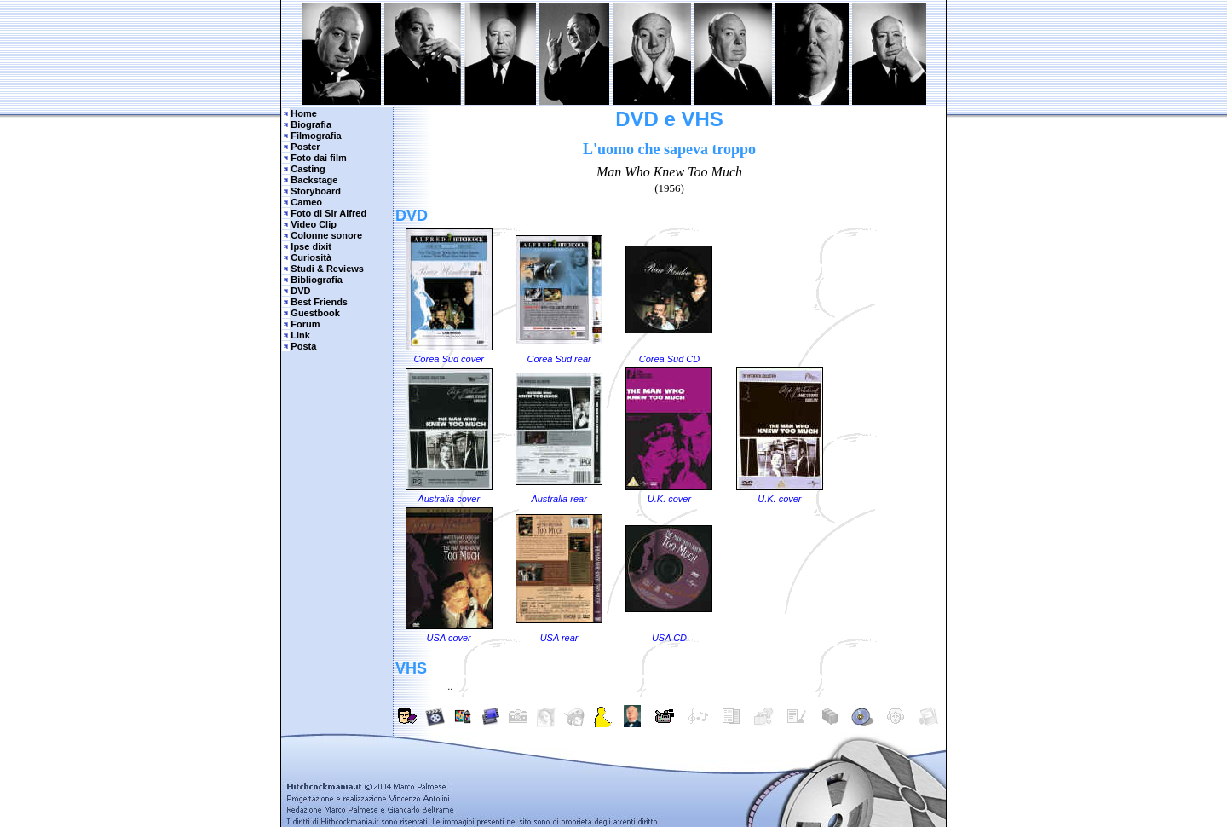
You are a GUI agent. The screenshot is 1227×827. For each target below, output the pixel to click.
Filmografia (316, 135)
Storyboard (316, 191)
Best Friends (319, 302)
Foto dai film (318, 158)
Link (300, 335)
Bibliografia (317, 280)
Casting (308, 169)
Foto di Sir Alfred (328, 213)
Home (304, 113)
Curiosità (311, 257)
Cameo (306, 202)
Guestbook (315, 313)
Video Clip (314, 224)
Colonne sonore (326, 235)
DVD (300, 291)
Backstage (314, 180)
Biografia (311, 124)
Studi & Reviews (327, 268)
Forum (305, 324)
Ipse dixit (311, 246)
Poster (305, 147)
